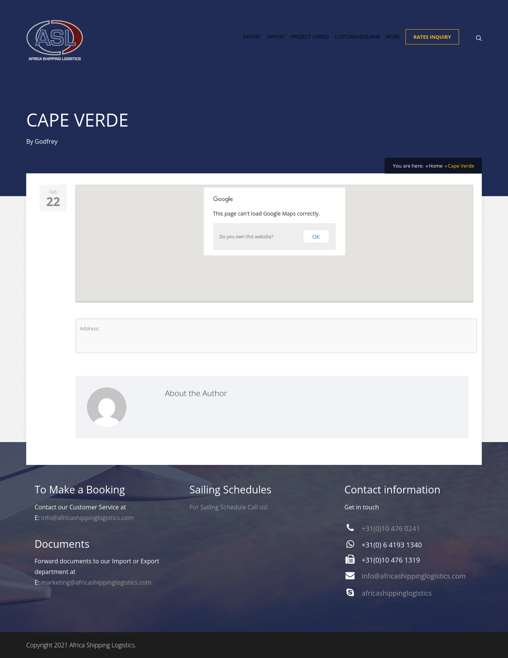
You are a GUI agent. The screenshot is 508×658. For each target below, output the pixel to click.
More (393, 36)
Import (276, 36)
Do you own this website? (246, 236)
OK (316, 236)
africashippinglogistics (397, 593)
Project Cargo (310, 36)
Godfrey (46, 141)
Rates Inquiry (432, 36)
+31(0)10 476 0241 (391, 528)
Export (252, 36)
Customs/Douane (357, 36)
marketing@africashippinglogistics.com (96, 582)
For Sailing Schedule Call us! (228, 507)
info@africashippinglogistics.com (87, 518)
